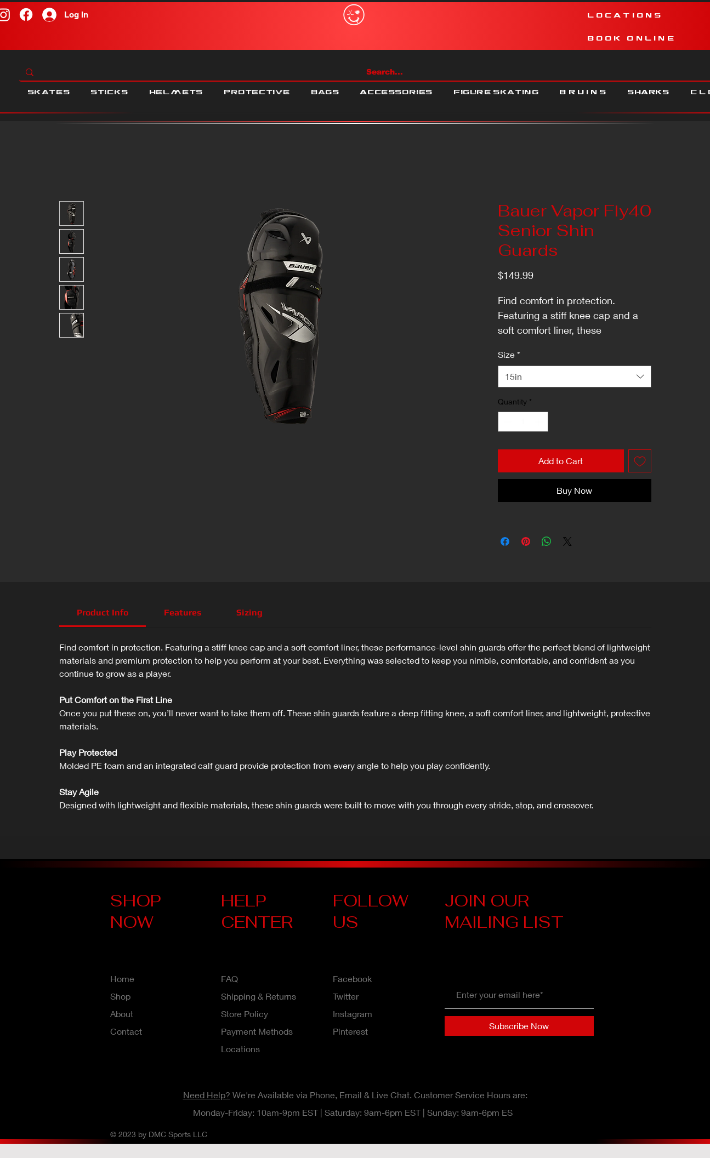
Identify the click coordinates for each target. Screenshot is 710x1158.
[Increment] (540, 421)
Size (509, 354)
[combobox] (574, 376)
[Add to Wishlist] (639, 460)
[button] (48, 92)
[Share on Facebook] (505, 541)
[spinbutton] (523, 421)
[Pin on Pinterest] (525, 541)
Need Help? (206, 1094)
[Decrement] (506, 421)
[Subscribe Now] (519, 1026)
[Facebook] (26, 14)
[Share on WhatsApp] (546, 541)
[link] (102, 612)
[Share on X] (567, 541)
